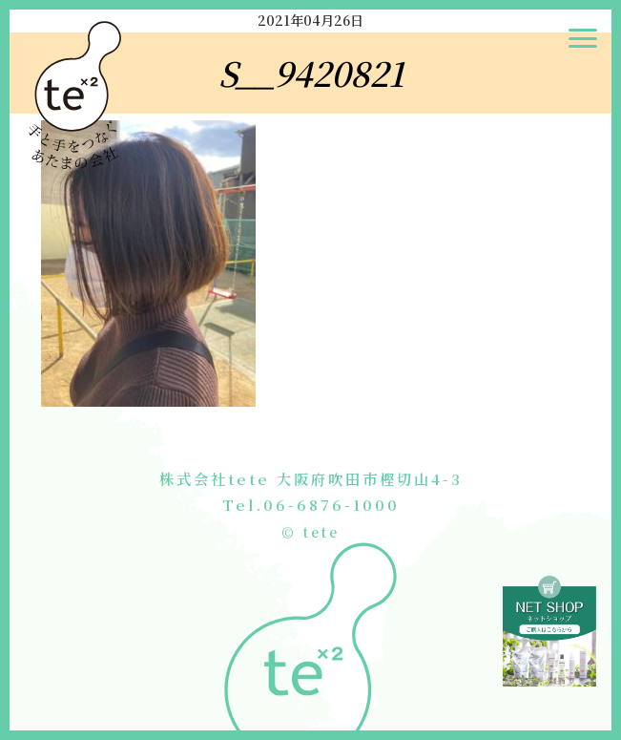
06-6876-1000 (331, 504)
